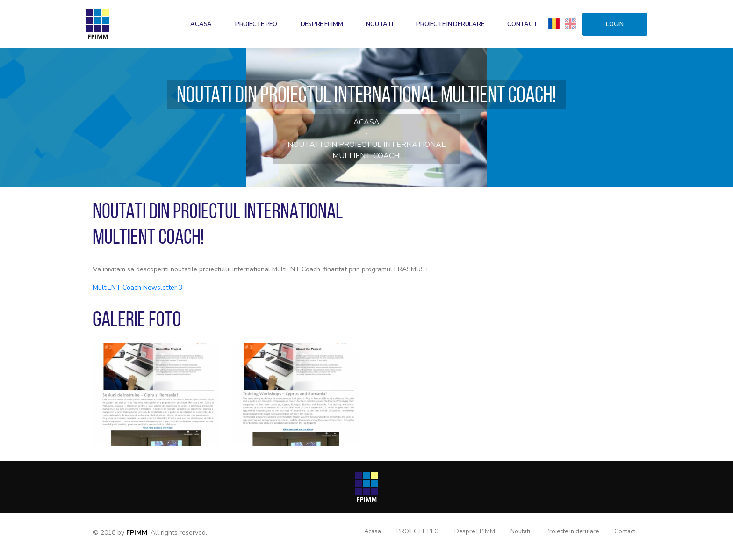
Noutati (379, 24)
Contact (522, 24)
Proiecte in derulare (450, 24)
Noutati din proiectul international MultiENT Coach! (366, 150)
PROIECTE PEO (256, 24)
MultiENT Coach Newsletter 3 (137, 287)
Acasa (201, 24)
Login (615, 24)
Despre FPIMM (322, 24)
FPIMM (136, 532)
